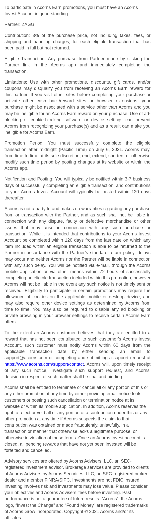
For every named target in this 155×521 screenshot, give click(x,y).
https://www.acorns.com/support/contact (44, 364)
